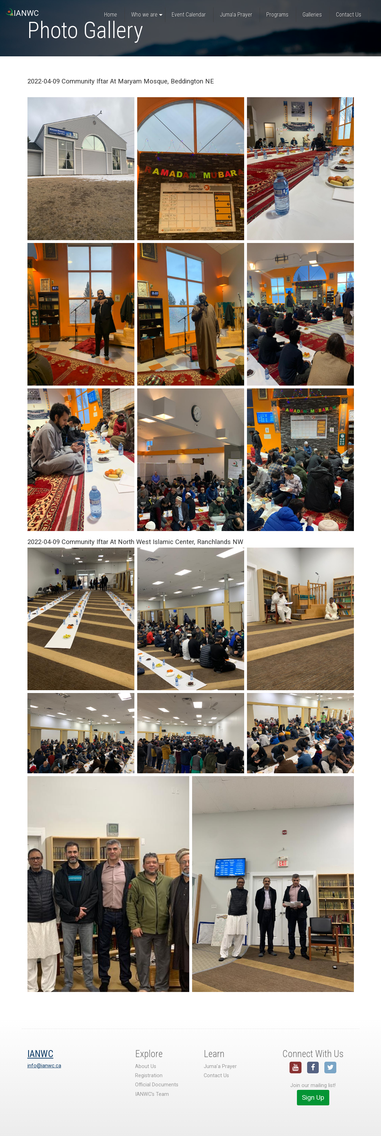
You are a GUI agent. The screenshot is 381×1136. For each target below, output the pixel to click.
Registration (149, 1076)
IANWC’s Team (152, 1094)
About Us (145, 1066)
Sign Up (313, 1097)
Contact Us (216, 1076)
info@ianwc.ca (44, 1066)
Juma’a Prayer (220, 1066)
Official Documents (156, 1085)
